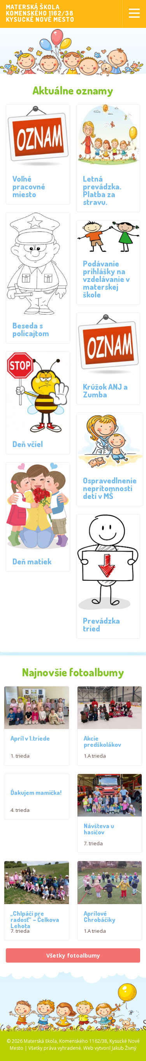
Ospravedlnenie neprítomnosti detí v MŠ (110, 488)
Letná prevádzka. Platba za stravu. (102, 190)
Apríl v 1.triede (30, 743)
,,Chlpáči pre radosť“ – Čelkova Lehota (35, 933)
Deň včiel (27, 444)
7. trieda (93, 852)
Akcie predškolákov (102, 746)
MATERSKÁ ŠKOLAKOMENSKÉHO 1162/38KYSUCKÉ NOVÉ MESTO (40, 13)
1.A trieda (95, 760)
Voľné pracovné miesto (28, 186)
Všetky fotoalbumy (73, 987)
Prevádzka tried (101, 624)
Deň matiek (31, 561)
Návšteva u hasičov (99, 838)
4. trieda (20, 814)
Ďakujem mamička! (36, 797)
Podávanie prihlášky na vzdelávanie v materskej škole (106, 278)
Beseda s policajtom (30, 329)
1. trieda (20, 760)
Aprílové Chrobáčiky (99, 948)
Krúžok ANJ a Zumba (105, 390)
